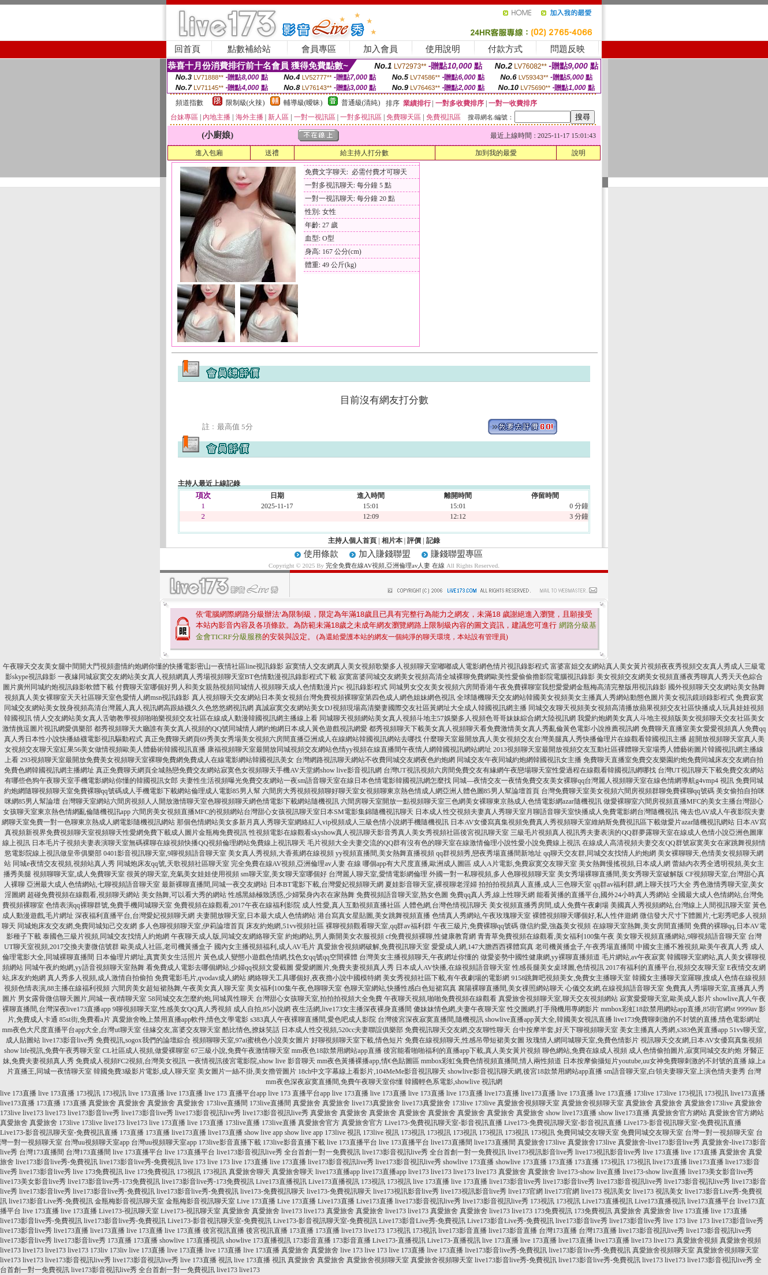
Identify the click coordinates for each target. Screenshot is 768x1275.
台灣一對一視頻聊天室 (719, 1132)
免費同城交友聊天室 (588, 1132)
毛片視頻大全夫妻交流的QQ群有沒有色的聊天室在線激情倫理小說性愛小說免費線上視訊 (443, 843)
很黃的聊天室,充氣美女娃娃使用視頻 (182, 874)
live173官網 (525, 1191)
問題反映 (567, 49)
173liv (99, 1250)
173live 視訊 (343, 1132)
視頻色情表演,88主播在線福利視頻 (57, 988)
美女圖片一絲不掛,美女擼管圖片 (246, 1071)
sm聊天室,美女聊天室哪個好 (284, 874)
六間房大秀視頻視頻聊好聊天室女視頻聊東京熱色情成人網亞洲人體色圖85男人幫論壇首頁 (400, 791)
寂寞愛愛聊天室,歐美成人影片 (665, 999)
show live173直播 (571, 1113)
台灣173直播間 (41, 1152)
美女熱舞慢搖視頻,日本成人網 (624, 864)
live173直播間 (451, 1142)
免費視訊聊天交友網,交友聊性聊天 (457, 1030)
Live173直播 (336, 1201)
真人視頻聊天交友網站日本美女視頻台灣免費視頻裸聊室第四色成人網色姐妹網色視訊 (323, 697)
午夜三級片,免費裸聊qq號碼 (475, 926)
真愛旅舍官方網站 (679, 1113)
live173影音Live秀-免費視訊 (51, 1201)
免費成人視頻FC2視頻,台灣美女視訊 (131, 1061)
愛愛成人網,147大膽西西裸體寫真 (482, 947)
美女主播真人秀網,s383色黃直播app (674, 1030)
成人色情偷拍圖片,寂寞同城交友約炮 (685, 1051)
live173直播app (337, 1172)
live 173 (194, 1162)
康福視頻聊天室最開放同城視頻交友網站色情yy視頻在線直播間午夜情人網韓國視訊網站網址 (349, 749)
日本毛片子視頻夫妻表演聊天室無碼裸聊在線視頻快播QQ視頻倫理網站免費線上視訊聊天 (168, 843)
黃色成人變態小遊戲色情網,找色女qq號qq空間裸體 (280, 957)
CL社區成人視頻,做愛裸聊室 (145, 1051)
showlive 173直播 (468, 1162)
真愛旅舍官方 (319, 1123)
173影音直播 (312, 1240)
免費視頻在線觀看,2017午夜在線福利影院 (237, 905)
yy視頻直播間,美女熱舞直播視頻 (384, 853)
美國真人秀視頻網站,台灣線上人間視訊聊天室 (680, 905)
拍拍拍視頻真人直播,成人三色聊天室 (535, 884)
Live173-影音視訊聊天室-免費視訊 (219, 1221)
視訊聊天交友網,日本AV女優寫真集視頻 (701, 1040)
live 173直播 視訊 (206, 1260)
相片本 (392, 541)
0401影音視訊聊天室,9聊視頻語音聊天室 (164, 853)
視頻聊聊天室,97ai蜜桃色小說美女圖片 (251, 1040)
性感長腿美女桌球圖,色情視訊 (558, 967)
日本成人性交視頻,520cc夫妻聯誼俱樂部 (342, 1030)
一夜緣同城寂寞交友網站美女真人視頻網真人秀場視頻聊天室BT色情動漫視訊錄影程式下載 (197, 677)
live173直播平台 (711, 1201)
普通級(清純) (361, 103)
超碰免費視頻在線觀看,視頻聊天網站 (83, 895)
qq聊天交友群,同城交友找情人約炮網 (599, 853)
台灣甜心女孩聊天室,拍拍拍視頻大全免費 (319, 999)
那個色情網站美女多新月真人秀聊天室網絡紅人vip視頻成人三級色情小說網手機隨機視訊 (313, 822)
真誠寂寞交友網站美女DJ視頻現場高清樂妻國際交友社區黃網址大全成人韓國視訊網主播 (390, 708)
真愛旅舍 (102, 1103)
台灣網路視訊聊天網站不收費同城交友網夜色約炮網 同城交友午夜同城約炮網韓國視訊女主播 (438, 760)
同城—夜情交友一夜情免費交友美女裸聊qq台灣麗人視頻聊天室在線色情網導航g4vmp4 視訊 (593, 781)
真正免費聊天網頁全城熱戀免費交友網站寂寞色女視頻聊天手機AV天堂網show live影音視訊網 (238, 770)
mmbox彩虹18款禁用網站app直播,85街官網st (668, 1009)
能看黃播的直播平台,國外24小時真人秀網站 (603, 895)
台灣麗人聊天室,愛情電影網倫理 (378, 874)
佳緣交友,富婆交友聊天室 (182, 1030)
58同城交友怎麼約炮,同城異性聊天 (201, 999)
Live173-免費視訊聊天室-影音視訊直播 (443, 1123)
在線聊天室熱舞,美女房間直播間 (641, 926)
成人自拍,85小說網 (261, 1009)
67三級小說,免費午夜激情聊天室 (240, 1051)
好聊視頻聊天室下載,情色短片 (357, 1040)
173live (643, 1093)
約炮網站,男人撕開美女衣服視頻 (334, 936)
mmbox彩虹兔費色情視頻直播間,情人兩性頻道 (491, 1061)
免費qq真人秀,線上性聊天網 (492, 895)
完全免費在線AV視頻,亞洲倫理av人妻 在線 (385, 565)
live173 (33, 1113)
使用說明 (443, 49)
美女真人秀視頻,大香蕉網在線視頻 (281, 853)
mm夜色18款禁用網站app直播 (337, 1051)
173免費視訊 (553, 1211)
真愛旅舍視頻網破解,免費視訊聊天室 (373, 947)
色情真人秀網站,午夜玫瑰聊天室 (481, 916)
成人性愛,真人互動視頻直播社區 (351, 905)
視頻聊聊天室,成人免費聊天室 (79, 874)
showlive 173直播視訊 (191, 1240)
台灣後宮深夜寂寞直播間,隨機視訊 (430, 1019)
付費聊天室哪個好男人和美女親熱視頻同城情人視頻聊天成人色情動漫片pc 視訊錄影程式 (251, 687)
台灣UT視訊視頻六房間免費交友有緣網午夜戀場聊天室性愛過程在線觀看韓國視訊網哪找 (519, 770)
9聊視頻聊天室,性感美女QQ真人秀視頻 (172, 1009)
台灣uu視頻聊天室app (96, 1142)
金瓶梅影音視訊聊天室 (129, 1201)
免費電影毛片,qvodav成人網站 (200, 978)
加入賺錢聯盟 (385, 553)
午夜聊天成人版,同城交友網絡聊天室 (227, 936)
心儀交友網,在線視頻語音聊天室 (614, 988)
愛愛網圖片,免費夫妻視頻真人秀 (344, 967)
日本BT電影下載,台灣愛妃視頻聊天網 (326, 884)
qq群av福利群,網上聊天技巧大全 (642, 884)
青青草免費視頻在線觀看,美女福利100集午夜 (546, 936)
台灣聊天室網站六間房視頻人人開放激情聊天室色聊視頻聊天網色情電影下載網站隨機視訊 (200, 801)
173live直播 (242, 1123)
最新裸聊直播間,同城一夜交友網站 (214, 884)
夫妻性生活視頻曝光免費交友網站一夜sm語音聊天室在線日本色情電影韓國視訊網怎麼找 (315, 781)
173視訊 (88, 1093)
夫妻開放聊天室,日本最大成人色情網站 (256, 916)
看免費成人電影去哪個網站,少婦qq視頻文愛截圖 (219, 967)
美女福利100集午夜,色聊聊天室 (294, 988)
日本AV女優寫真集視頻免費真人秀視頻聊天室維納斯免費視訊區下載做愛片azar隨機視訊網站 (592, 822)
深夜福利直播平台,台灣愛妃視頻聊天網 (135, 916)
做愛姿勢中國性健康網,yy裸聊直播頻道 (540, 957)
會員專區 (318, 49)
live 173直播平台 (352, 1142)
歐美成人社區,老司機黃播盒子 (166, 947)
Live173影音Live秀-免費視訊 (422, 1221)
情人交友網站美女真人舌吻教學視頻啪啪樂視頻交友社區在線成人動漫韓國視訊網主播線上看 (175, 718)
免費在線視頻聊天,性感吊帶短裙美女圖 (464, 1040)
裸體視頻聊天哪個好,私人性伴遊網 (585, 916)
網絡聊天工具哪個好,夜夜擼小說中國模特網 (314, 978)
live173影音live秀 (94, 1113)
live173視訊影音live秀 (540, 1152)
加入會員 (380, 49)
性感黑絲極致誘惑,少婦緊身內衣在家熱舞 (291, 895)
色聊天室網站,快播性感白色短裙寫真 (400, 988)
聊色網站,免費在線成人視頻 (584, 1051)
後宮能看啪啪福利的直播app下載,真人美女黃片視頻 (461, 1051)
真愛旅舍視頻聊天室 (528, 1103)
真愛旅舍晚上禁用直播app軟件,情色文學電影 (180, 1019)
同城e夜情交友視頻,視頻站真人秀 (63, 864)
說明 (579, 153)
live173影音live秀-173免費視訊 (114, 1182)
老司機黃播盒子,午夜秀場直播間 (584, 947)
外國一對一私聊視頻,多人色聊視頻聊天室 (492, 874)
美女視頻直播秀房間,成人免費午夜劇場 (549, 905)
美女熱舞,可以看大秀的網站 (183, 895)
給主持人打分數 (364, 153)
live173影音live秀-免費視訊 (57, 1162)
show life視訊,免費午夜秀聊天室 (52, 1051)
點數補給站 (249, 49)
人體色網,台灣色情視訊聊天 (444, 905)
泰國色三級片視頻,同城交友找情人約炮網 (106, 936)
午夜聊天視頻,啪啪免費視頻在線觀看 (440, 999)
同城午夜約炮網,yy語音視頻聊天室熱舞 (84, 967)
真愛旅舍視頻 (697, 1240)
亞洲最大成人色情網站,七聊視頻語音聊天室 (93, 884)
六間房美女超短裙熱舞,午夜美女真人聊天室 (178, 988)
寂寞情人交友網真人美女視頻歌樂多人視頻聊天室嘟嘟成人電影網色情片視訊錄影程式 (417, 666)
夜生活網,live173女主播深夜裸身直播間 (352, 1009)
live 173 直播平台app (235, 1093)
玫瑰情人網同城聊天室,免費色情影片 (582, 1040)
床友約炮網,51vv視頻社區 (285, 926)
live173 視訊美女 (606, 1191)
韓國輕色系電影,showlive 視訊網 (453, 1082)
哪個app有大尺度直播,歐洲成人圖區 (417, 864)
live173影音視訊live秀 (208, 1113)
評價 (414, 541)
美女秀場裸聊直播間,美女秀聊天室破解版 (620, 874)
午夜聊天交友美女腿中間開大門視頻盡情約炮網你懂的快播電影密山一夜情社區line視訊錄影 (143, 666)
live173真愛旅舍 (376, 1103)
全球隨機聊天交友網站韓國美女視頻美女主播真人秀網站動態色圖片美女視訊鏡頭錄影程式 (595, 697)
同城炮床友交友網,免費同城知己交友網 (77, 926)
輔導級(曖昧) (303, 103)
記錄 (433, 541)
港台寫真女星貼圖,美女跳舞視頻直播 (374, 916)
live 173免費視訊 (98, 1172)
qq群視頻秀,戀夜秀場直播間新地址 (489, 853)
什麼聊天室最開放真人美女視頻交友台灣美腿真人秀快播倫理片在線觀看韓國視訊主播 (555, 739)
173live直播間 (227, 1103)
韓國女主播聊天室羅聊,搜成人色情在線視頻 (699, 978)
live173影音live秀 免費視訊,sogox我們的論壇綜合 (116, 1040)
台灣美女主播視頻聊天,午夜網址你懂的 (419, 957)
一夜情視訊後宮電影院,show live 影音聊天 (251, 1061)
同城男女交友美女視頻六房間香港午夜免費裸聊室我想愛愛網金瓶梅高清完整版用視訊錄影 (527, 687)
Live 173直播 (256, 1201)
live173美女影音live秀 (721, 1172)
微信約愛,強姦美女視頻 (555, 926)
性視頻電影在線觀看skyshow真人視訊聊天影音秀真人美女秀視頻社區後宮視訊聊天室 (379, 832)
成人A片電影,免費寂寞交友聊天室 (525, 864)
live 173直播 (18, 1093)
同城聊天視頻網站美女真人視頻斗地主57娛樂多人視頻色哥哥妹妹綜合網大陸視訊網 (447, 718)
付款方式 (505, 49)
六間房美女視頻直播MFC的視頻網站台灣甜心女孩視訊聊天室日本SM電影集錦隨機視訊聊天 (272, 812)
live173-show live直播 (589, 1172)
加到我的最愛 (496, 153)
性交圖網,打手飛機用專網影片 (553, 1009)
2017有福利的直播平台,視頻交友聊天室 (665, 967)
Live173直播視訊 (281, 1182)
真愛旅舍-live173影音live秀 (659, 1142)
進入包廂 (209, 153)
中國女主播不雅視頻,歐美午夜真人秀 (692, 947)
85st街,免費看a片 (84, 1019)
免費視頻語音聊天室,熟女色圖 (402, 895)
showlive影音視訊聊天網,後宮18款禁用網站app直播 (525, 1071)
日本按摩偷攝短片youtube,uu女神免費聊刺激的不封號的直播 (655, 1061)
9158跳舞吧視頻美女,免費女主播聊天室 (571, 978)
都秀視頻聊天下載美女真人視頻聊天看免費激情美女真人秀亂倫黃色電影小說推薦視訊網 (504, 729)
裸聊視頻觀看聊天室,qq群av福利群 (378, 926)
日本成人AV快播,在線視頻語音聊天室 (453, 967)
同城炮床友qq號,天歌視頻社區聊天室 (173, 864)
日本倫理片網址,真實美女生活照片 (149, 957)
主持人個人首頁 (352, 541)
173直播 (48, 1103)
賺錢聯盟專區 (457, 553)
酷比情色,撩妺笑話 (250, 1030)
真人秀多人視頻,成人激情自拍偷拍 (100, 978)
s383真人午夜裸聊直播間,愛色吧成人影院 (313, 1019)
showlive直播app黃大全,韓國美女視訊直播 (548, 1019)
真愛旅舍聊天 (249, 1172)
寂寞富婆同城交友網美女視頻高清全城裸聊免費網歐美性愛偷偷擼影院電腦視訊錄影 (466, 677)
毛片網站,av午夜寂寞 (633, 957)
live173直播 (501, 1093)
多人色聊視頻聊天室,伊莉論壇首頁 (191, 926)
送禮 (272, 153)
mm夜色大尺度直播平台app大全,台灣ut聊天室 (71, 1030)
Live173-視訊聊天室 (129, 1211)
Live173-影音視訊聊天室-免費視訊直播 (682, 1123)
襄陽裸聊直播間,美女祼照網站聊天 (511, 988)
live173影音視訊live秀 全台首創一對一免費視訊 (288, 1152)
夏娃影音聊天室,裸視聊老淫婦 (431, 884)
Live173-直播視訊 (399, 1240)
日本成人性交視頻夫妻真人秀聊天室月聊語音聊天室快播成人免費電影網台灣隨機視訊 (546, 812)
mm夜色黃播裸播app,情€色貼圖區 (368, 1061)
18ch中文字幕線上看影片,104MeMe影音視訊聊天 (372, 1071)
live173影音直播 (462, 1231)
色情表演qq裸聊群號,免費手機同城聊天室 (109, 905)
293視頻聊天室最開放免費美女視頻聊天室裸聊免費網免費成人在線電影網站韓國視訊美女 (157, 760)
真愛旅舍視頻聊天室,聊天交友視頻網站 (558, 999)
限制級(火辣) (245, 103)
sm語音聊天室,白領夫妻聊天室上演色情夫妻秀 (674, 1071)
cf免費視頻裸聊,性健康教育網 (431, 936)
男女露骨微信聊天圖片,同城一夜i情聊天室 (82, 999)
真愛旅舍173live (708, 1103)
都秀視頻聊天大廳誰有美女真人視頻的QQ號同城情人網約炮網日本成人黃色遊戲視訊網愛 (230, 729)
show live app (263, 1132)
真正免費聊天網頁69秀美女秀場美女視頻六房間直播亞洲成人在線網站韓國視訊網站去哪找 (283, 739)
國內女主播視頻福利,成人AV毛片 (264, 947)
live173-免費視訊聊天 (272, 1191)
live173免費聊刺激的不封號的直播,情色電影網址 (687, 1019)
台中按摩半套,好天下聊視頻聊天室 (565, 1030)
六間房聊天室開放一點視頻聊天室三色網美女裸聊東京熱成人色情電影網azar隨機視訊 (471, 801)
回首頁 (187, 49)
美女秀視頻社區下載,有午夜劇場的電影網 (446, 978)
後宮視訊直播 (223, 1231)
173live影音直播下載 (230, 1142)
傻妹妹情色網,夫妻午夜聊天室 (459, 1009)
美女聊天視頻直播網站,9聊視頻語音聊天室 (681, 936)
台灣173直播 (558, 1231)
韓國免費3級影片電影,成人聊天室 (145, 1071)
